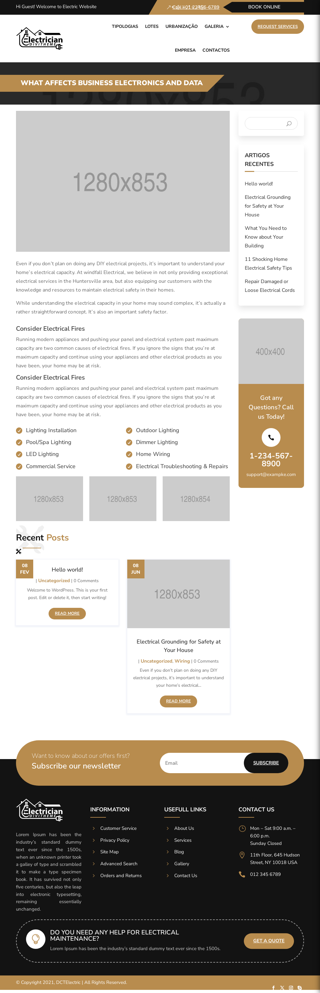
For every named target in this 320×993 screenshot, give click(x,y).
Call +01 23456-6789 (195, 7)
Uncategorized (54, 580)
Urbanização (181, 26)
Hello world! (67, 569)
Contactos (216, 50)
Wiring (182, 661)
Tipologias (125, 26)
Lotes (152, 26)
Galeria (214, 26)
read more (67, 613)
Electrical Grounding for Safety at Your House (268, 206)
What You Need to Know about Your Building (266, 237)
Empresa (185, 50)
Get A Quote (269, 941)
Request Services (278, 26)
